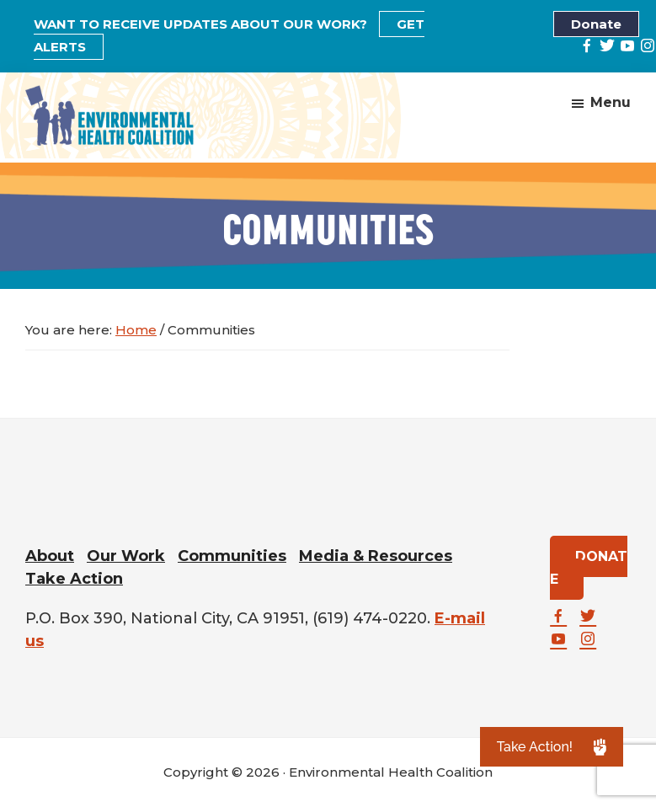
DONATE (588, 567)
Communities (232, 556)
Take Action (74, 578)
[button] (551, 747)
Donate (596, 24)
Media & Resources (375, 556)
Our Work (126, 556)
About (49, 556)
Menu (610, 102)
